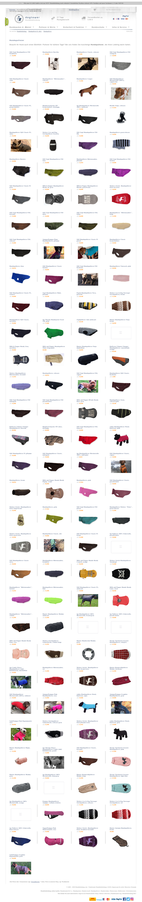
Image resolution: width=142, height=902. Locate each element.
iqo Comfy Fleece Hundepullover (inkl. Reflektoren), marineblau (18, 669)
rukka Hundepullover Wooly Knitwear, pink (119, 427)
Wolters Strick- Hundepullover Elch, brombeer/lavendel (87, 828)
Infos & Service (119, 27)
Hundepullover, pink (84, 480)
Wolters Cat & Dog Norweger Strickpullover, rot (120, 802)
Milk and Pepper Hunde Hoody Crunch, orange (87, 561)
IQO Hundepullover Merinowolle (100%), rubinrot (20, 695)
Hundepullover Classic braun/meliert (118, 240)
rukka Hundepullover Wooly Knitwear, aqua (86, 695)
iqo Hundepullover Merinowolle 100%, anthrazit (88, 106)
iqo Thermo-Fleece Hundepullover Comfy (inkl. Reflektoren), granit (52, 749)
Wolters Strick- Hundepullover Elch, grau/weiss (20, 534)
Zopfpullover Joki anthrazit (86, 319)
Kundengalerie (74, 9)
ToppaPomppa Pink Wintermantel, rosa (49, 828)
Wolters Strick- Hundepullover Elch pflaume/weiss (87, 721)
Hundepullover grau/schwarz (120, 132)
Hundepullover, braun (17, 480)
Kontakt (12, 9)
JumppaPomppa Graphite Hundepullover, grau (119, 695)
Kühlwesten (121, 891)
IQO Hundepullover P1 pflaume (21, 453)
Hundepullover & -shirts (35, 31)
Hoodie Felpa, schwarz (118, 105)
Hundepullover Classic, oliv (52, 533)
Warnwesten (113, 891)
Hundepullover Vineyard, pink (120, 266)
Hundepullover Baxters (18, 159)
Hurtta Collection (104, 893)
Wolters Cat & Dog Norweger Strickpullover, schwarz (87, 802)
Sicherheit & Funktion (73, 27)
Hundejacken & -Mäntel (20, 27)
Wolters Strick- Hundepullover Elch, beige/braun (20, 507)
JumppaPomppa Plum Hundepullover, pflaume (51, 240)
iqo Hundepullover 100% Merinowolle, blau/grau (51, 775)
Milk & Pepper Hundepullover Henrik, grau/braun (87, 186)
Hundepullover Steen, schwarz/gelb (117, 400)
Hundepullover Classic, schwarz (88, 52)
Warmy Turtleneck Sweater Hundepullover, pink (119, 748)
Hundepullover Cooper (84, 79)
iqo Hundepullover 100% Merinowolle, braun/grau (85, 614)
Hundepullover (48, 31)
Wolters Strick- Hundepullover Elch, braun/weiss (87, 668)
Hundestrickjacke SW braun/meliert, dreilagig (51, 106)
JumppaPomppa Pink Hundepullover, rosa (50, 695)
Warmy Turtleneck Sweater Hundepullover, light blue (119, 775)
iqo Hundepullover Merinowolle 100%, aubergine (88, 454)
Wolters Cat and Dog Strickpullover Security (51, 133)
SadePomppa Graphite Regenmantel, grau (17, 855)
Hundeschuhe (98, 27)
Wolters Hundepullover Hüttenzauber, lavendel (18, 373)
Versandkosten (35, 881)
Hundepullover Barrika (51, 52)
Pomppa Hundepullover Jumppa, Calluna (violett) (52, 802)
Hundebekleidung (21, 31)
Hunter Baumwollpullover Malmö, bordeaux (119, 668)
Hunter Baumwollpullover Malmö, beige (86, 775)
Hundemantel (64, 891)
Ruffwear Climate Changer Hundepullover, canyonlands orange (120, 348)
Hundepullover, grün (50, 507)
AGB (109, 887)
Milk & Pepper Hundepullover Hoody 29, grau (53, 186)
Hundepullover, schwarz (51, 373)
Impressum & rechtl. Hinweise (121, 887)
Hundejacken (77, 891)
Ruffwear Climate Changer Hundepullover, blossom (19, 427)
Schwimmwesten (131, 891)
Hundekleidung (79, 887)
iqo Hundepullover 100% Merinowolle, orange (18, 802)
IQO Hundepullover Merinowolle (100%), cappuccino (117, 80)
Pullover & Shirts (47, 27)
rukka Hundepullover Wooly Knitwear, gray (119, 721)
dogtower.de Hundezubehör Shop (88, 893)
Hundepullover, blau (17, 266)
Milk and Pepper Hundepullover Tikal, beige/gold (54, 347)
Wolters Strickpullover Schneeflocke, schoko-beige (52, 641)
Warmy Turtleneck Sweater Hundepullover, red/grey (119, 641)
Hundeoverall (86, 891)
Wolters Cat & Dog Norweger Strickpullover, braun (120, 293)
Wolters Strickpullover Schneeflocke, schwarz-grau (52, 721)
